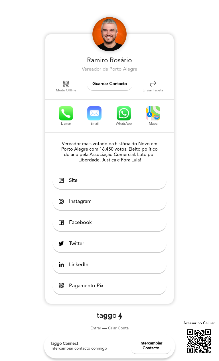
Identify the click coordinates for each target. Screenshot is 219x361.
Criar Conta (118, 328)
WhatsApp (124, 116)
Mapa (153, 116)
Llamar (66, 116)
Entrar (95, 328)
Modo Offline (66, 86)
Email (94, 116)
